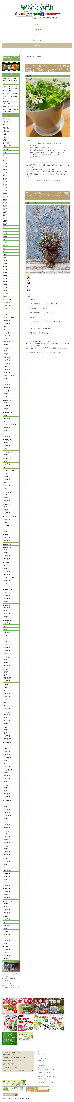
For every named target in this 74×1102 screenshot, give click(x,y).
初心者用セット (7, 122)
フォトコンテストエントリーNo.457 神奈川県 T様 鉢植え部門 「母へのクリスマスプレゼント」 (47, 195)
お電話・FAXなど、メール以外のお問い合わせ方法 (15, 1070)
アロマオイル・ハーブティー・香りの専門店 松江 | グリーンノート (11, 987)
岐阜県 (5, 218)
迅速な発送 (6, 119)
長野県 (5, 215)
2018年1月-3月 (7, 700)
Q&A (37, 50)
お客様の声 (37, 45)
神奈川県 (5, 197)
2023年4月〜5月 (7, 440)
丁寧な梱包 (6, 128)
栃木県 (5, 182)
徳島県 (5, 263)
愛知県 (5, 224)
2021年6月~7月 (7, 348)
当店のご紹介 (37, 29)
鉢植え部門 (7, 305)
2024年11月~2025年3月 (9, 516)
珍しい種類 (6, 143)
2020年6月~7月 (7, 547)
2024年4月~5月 (7, 477)
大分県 (5, 287)
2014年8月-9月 (7, 916)
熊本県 (5, 284)
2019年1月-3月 (7, 635)
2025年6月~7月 (7, 535)
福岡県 (5, 275)
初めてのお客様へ (37, 40)
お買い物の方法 (42, 1065)
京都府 (5, 233)
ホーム (37, 24)
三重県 (5, 227)
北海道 (5, 158)
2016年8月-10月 (7, 770)
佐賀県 (5, 278)
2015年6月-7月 (7, 858)
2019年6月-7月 (7, 605)
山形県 (5, 173)
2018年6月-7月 (7, 669)
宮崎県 (5, 290)
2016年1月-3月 (7, 815)
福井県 (5, 209)
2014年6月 (6, 947)
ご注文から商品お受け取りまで (46, 1070)
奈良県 (5, 242)
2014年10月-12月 (7, 901)
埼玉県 (5, 188)
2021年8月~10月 (7, 363)
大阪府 (5, 236)
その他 (4, 152)
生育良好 (5, 140)
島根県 (5, 251)
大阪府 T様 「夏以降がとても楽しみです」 (11, 103)
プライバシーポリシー (43, 1079)
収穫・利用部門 (8, 323)
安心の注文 (6, 131)
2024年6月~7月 (7, 492)
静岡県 (5, 221)
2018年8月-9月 (7, 657)
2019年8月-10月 (7, 590)
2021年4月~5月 (7, 333)
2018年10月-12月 (7, 645)
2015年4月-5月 (7, 873)
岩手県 (5, 164)
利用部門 (6, 314)
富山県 (5, 203)
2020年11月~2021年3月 (9, 318)
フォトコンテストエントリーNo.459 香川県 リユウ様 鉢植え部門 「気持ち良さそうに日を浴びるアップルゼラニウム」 (47, 68)
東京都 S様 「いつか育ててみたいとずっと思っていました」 (11, 96)
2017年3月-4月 (7, 757)
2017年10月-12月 (7, 712)
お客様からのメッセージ (44, 1072)
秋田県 (5, 170)
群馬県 (5, 185)
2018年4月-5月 (7, 684)
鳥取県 (5, 248)
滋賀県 (5, 230)
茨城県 (5, 179)
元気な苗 (5, 125)
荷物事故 (5, 149)
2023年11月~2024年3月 (9, 470)
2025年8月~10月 (7, 544)
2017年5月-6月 (7, 742)
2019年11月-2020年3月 (9, 577)
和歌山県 (5, 245)
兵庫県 (5, 239)
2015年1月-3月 (7, 889)
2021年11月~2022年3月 (9, 376)
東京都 (5, 194)
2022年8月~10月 (7, 412)
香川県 (5, 266)
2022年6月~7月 (7, 400)
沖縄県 (5, 296)
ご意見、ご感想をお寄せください (11, 58)
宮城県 (5, 167)
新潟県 (5, 200)
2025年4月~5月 (7, 525)
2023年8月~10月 (7, 458)
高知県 (5, 272)
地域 (4, 155)
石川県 (5, 206)
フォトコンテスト (8, 300)
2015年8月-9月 (7, 846)
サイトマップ (41, 1074)
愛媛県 (5, 269)
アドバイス (6, 137)
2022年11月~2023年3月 (9, 424)
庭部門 (5, 311)
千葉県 (5, 191)
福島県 (5, 176)
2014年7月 (6, 931)
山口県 (5, 260)
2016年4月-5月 (7, 800)
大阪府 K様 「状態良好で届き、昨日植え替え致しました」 (11, 81)
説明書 (4, 134)
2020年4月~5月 (7, 562)
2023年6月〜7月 (7, 452)
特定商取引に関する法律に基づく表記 (47, 1076)
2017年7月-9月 (7, 727)
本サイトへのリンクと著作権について (47, 1082)
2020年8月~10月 (7, 302)
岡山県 (5, 254)
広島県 (5, 257)
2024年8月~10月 (7, 504)
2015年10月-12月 (7, 831)
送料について (41, 1067)
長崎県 (5, 281)
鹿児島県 (5, 293)
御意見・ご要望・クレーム (10, 146)
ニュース (37, 35)
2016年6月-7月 (7, 785)
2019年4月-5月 (7, 620)
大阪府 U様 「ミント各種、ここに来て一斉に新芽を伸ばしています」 (11, 88)
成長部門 (6, 308)
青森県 (5, 161)
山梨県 (5, 212)
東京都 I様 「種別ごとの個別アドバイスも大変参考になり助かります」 (11, 109)
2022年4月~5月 (7, 391)
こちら (9, 981)
